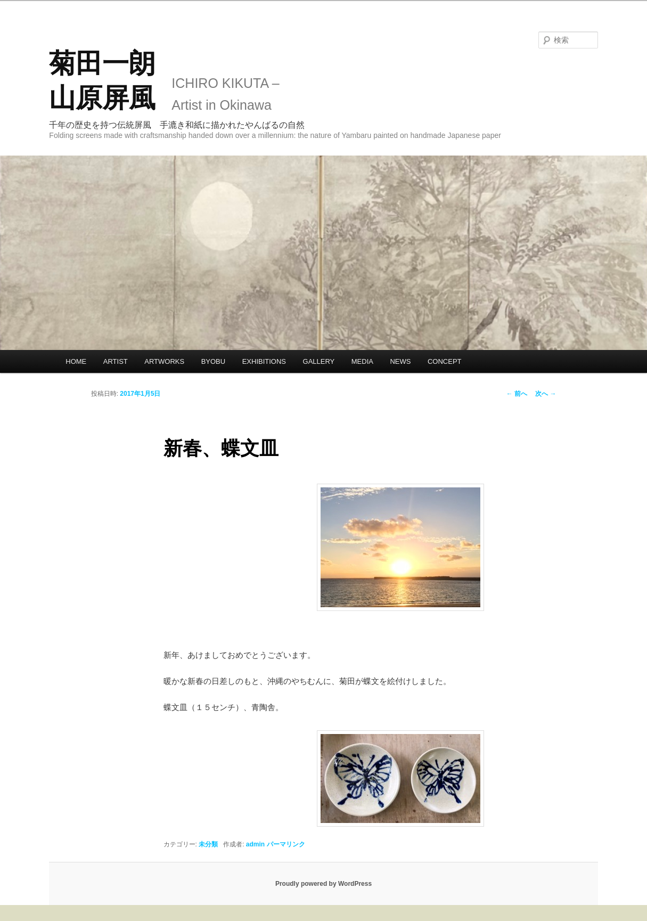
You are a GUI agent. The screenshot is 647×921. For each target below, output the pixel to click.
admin (255, 844)
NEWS (400, 361)
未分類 (208, 844)
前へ (516, 393)
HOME (75, 361)
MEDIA (362, 361)
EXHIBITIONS (264, 361)
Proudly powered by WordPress (323, 883)
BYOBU (213, 361)
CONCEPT (445, 361)
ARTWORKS (164, 361)
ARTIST (115, 361)
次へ (545, 393)
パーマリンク (286, 844)
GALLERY (319, 361)
